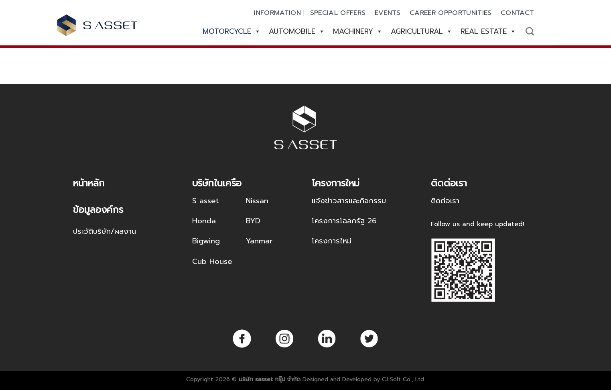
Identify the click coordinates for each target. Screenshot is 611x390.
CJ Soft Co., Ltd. (403, 379)
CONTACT (517, 13)
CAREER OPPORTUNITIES (451, 13)
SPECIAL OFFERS (338, 13)
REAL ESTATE (488, 31)
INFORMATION (277, 13)
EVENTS (388, 13)
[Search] (530, 31)
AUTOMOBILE (297, 31)
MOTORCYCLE (232, 31)
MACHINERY (358, 31)
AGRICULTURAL (422, 31)
